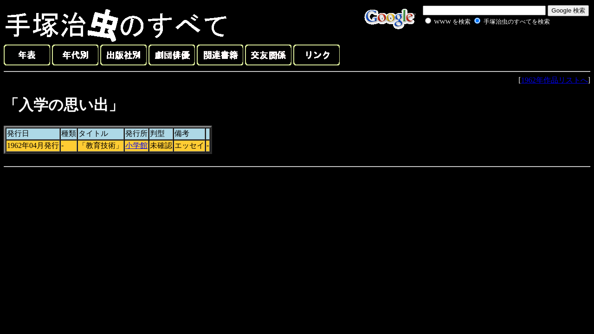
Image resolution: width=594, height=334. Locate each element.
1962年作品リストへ (554, 80)
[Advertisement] (477, 48)
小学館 (136, 145)
